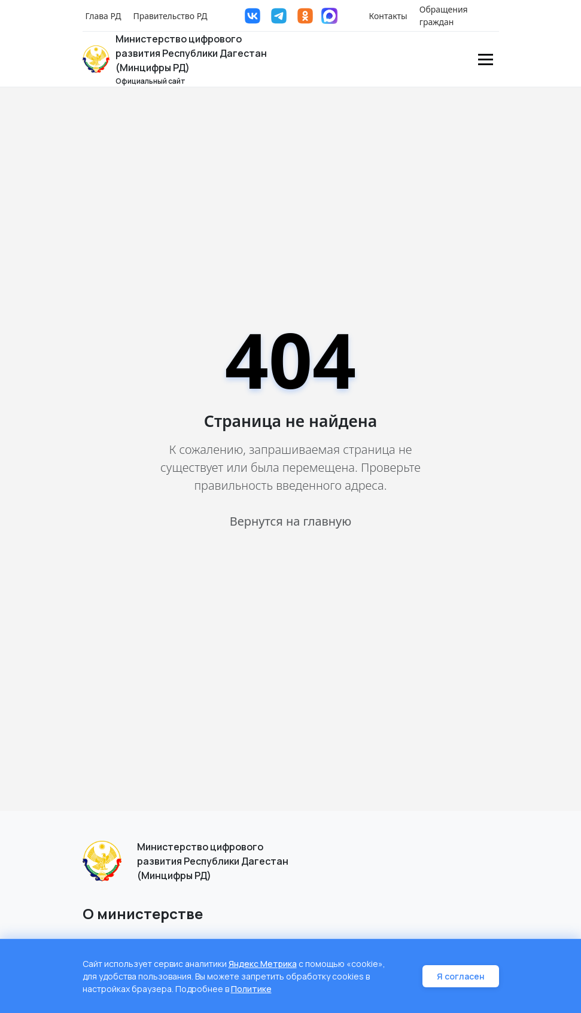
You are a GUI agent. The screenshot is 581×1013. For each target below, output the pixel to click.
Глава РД (103, 16)
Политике (251, 988)
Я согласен (461, 976)
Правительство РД (170, 16)
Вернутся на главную (290, 521)
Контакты (388, 16)
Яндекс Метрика (263, 963)
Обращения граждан (443, 16)
